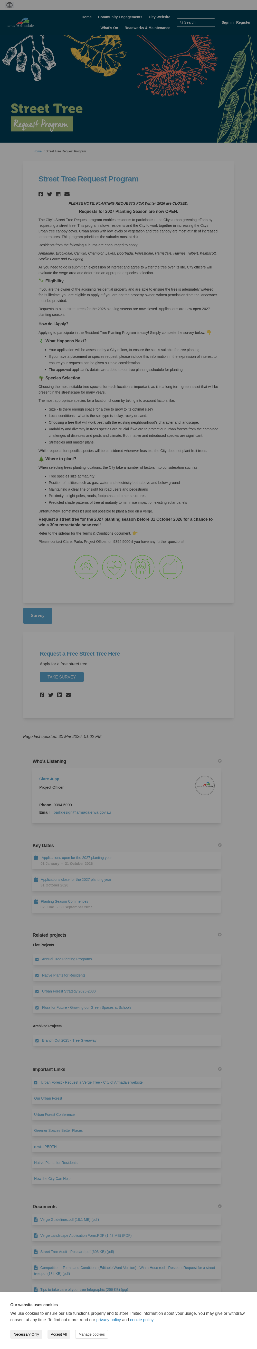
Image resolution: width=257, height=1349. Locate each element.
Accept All (58, 1334)
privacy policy (108, 1320)
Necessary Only (26, 1334)
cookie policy (141, 1320)
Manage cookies (92, 1334)
